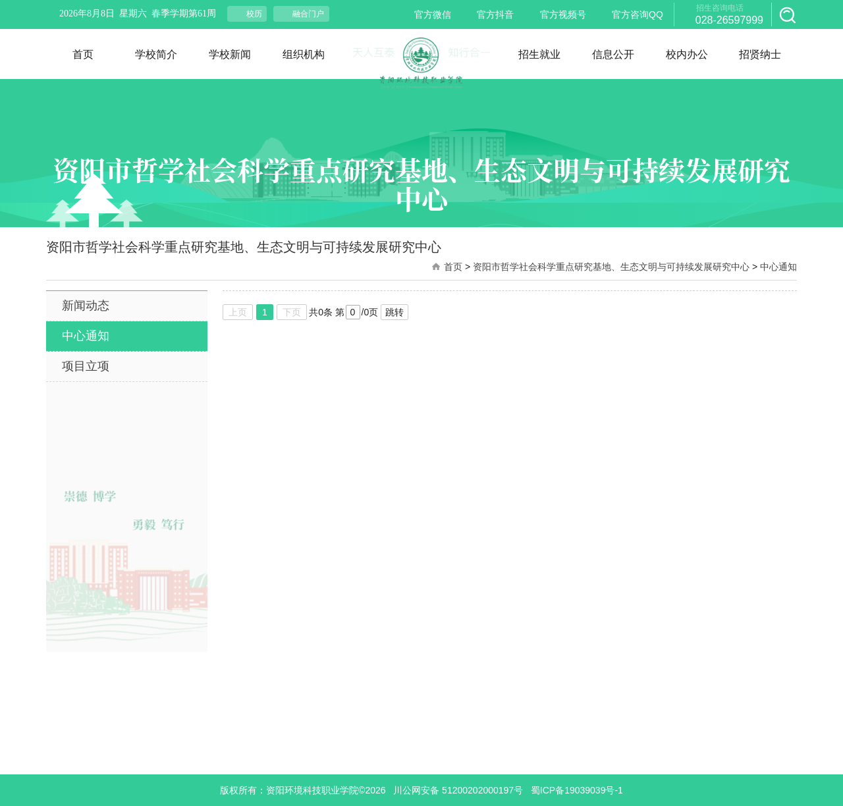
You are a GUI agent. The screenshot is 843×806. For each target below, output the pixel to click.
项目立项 (85, 366)
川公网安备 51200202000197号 (458, 790)
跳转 (394, 312)
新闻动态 (85, 305)
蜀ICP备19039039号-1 (577, 790)
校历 (254, 13)
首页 (453, 266)
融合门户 (308, 13)
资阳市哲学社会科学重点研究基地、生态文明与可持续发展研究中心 (611, 266)
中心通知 (778, 266)
